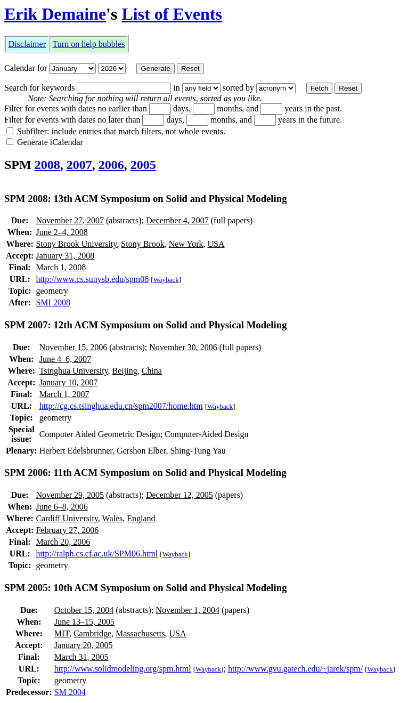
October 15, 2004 (84, 610)
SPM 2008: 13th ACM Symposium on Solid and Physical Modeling (145, 198)
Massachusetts (140, 633)
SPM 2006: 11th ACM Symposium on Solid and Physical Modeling (145, 472)
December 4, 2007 (177, 220)
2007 (79, 165)
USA (216, 243)
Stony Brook (142, 243)
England (141, 518)
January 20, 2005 (83, 645)
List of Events (171, 13)
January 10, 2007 (68, 382)
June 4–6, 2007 (65, 358)
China (152, 370)
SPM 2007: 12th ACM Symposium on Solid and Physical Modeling (145, 324)
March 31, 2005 (81, 656)
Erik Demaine (55, 13)
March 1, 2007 (64, 394)
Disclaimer (27, 44)
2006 (111, 165)
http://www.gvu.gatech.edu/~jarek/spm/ (295, 668)
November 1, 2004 (187, 610)
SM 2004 (70, 692)
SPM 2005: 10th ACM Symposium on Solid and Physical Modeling (145, 587)
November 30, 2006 (183, 347)
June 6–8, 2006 (61, 506)
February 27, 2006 (67, 530)
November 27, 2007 (70, 220)
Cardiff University (66, 518)
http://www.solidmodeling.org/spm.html (122, 668)
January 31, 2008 (65, 255)
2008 (47, 165)
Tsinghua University (73, 370)
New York (186, 243)
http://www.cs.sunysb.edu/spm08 (92, 279)
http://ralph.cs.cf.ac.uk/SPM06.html (97, 553)
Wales (112, 518)
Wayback (166, 280)
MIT (61, 633)
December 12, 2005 (179, 494)
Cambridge (92, 633)
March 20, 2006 (63, 541)
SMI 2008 (53, 302)
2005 (143, 165)
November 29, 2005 (70, 494)
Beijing (124, 370)
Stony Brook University (76, 243)
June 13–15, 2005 (84, 621)
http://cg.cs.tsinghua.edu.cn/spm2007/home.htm (121, 405)
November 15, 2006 (73, 347)
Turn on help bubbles (89, 44)
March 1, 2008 (61, 267)
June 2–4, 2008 (61, 232)
